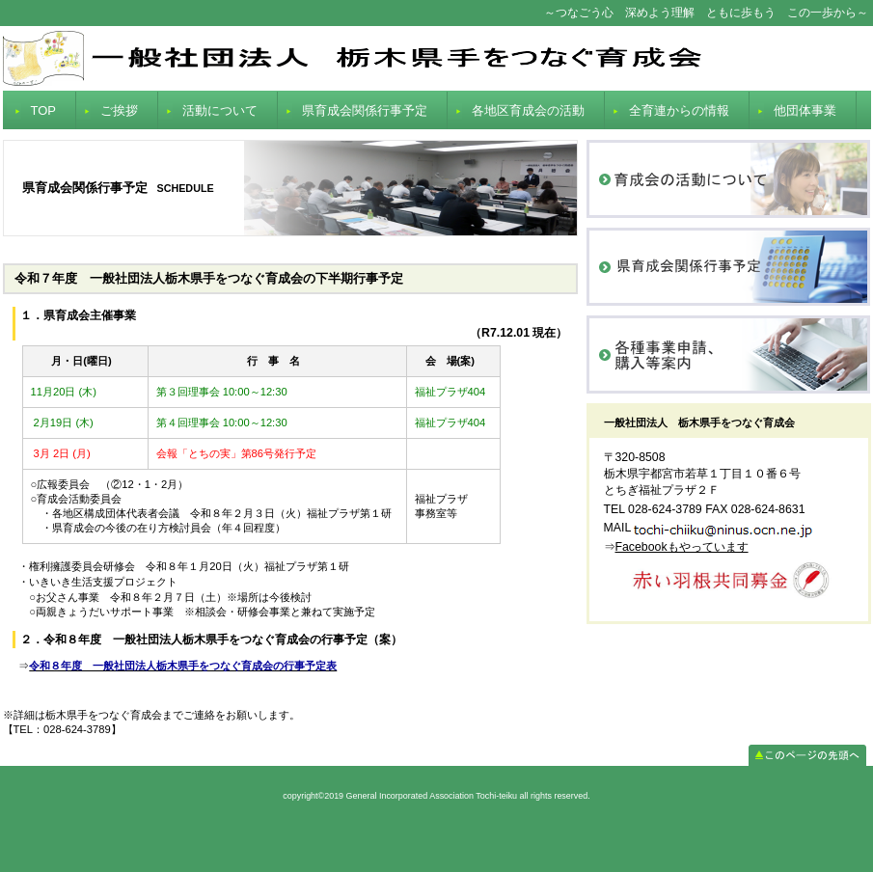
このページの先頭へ (807, 755)
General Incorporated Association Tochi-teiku (437, 58)
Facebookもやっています (682, 547)
